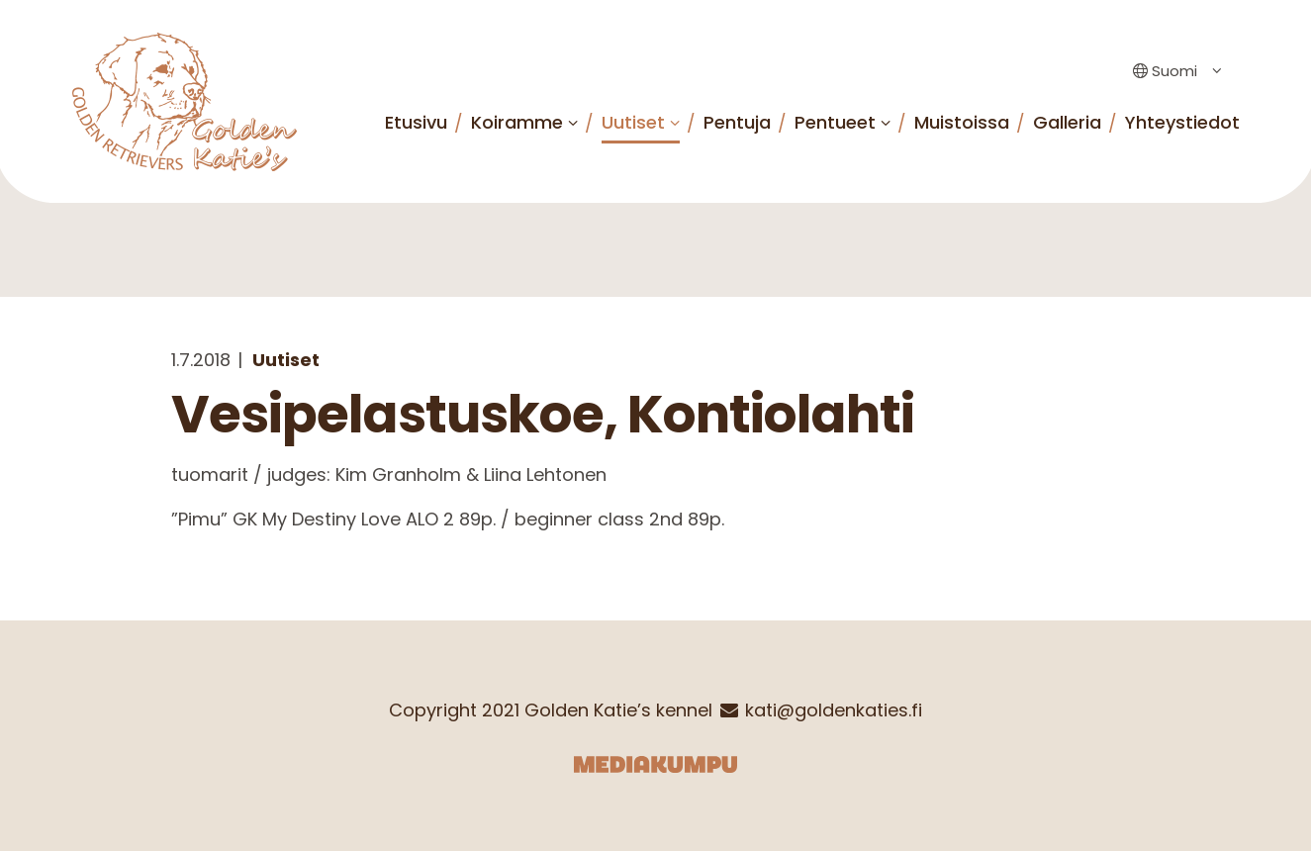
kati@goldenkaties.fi (833, 710)
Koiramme (517, 122)
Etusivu (416, 122)
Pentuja (737, 122)
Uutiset (633, 122)
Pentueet (835, 122)
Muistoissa (961, 122)
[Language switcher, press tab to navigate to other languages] (1172, 71)
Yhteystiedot (1182, 122)
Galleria (1067, 122)
